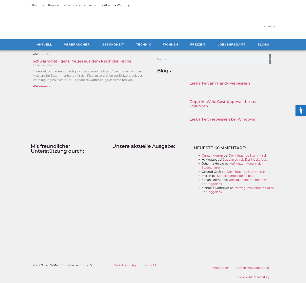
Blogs (263, 44)
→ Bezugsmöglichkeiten (80, 5)
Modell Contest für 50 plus (235, 176)
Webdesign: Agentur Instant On (136, 265)
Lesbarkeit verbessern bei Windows (222, 119)
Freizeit (197, 44)
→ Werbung (122, 5)
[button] (300, 110)
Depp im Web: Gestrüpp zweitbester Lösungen (223, 104)
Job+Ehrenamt (231, 44)
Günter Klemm (212, 155)
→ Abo (106, 5)
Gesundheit (113, 44)
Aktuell (44, 44)
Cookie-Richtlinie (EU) (253, 277)
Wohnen (170, 44)
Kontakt (54, 5)
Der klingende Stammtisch (248, 155)
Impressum (221, 268)
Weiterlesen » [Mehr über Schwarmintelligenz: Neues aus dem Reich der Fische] (41, 86)
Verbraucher (77, 44)
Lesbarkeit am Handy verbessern (220, 83)
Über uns (37, 5)
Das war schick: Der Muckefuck (245, 159)
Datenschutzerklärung (253, 268)
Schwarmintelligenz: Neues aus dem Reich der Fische (82, 61)
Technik (143, 44)
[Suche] (270, 59)
